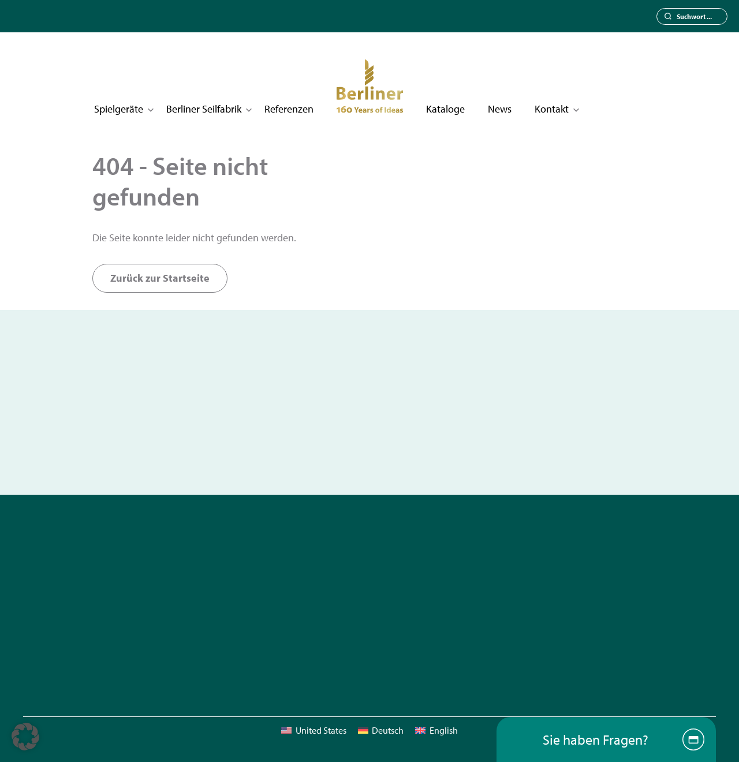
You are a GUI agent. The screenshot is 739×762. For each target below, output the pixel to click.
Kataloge (445, 108)
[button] (25, 736)
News (500, 108)
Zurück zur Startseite (160, 278)
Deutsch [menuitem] (388, 730)
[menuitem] (313, 730)
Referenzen (288, 108)
